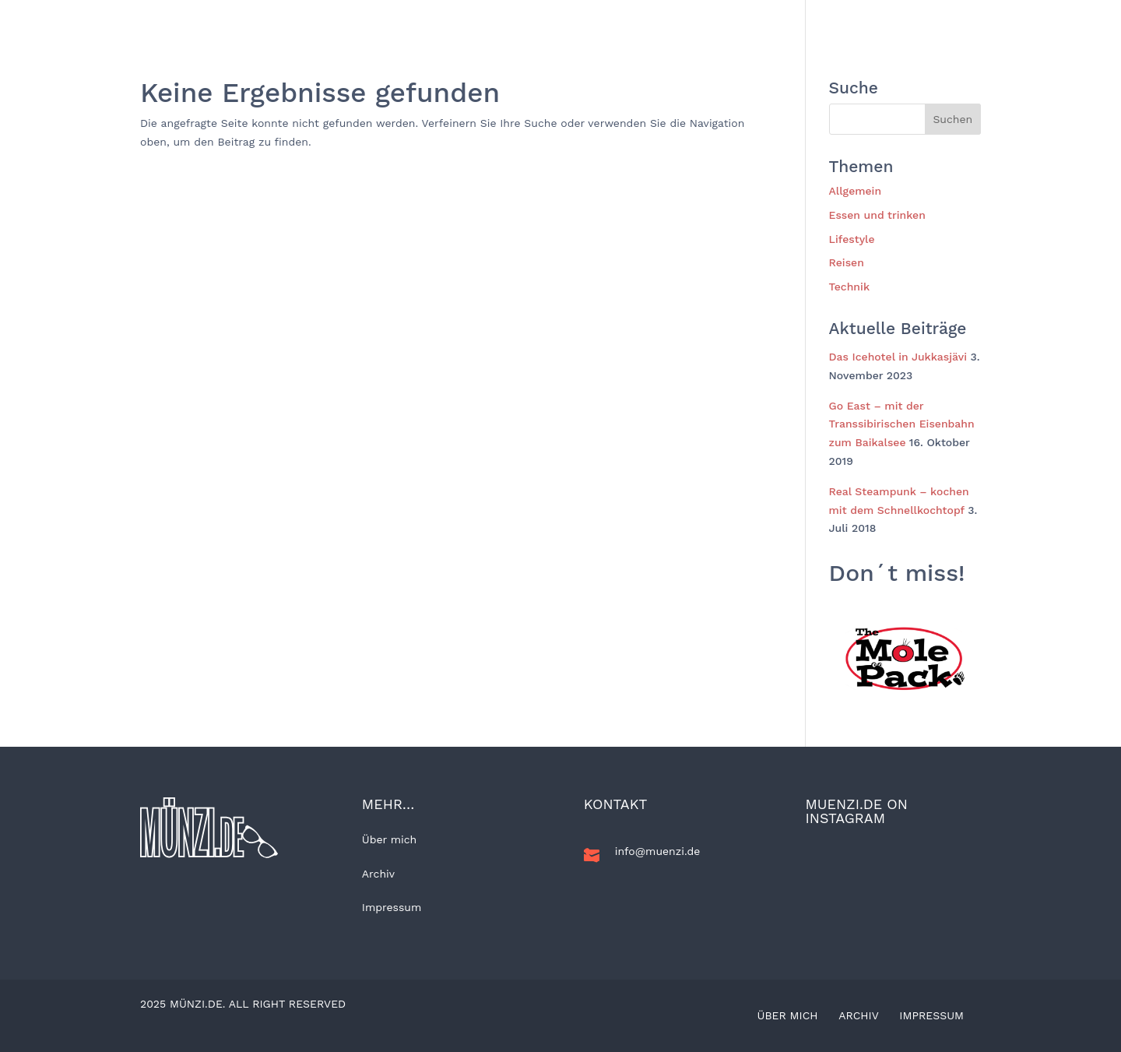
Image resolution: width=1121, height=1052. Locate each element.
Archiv (378, 873)
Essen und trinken (689, 19)
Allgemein (458, 19)
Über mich (389, 839)
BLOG (394, 19)
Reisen (526, 19)
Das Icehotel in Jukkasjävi (898, 356)
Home (343, 19)
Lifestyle (593, 19)
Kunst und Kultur (874, 19)
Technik (783, 19)
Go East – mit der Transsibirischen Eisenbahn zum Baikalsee (902, 424)
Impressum (392, 907)
